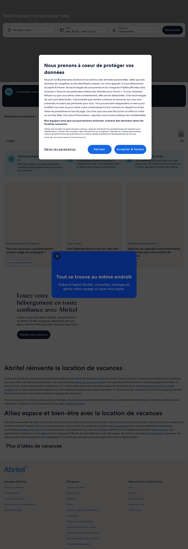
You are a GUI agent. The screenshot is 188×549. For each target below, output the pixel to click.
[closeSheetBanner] (36, 255)
